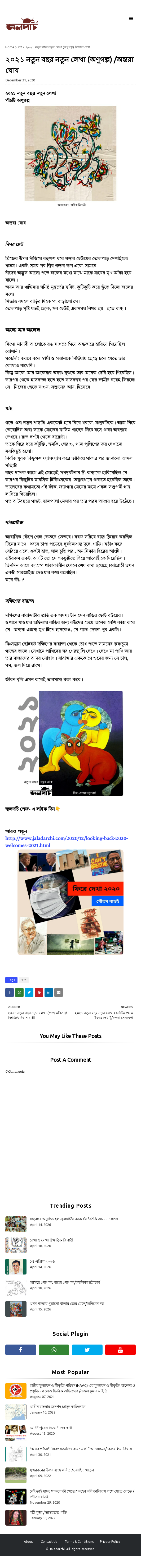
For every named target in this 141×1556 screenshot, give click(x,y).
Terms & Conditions (79, 1541)
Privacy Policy (110, 1541)
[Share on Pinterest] (39, 992)
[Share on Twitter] (29, 992)
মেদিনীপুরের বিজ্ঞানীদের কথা (51, 1428)
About (28, 1541)
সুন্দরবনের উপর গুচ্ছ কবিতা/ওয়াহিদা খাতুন (62, 1470)
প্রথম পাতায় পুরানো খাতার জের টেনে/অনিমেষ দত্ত (67, 1303)
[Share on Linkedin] (49, 992)
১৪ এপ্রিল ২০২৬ (42, 1261)
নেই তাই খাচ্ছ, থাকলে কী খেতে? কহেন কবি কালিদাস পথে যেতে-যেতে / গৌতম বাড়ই (82, 1494)
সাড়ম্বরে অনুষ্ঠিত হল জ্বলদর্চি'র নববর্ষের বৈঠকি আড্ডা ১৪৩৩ (74, 1219)
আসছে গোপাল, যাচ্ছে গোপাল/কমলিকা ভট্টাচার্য (65, 1282)
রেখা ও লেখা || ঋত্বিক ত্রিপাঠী (51, 1240)
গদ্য (19, 47)
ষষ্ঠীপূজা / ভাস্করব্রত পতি (48, 1512)
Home (9, 47)
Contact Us (49, 1541)
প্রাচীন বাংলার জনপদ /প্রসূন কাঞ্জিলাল (57, 1407)
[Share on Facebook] (9, 992)
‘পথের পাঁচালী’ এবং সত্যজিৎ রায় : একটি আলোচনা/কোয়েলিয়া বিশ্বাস (81, 1449)
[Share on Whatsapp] (19, 992)
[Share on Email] (58, 992)
